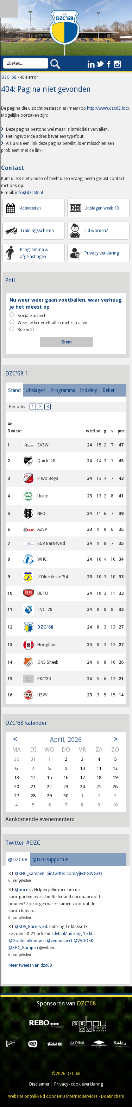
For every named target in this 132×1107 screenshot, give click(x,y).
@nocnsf (23, 889)
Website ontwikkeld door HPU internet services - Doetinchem (66, 1096)
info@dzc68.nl (29, 192)
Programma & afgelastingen (34, 253)
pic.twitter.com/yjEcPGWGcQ (74, 873)
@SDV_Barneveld (31, 926)
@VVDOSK (83, 940)
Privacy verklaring (101, 253)
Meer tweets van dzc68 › (31, 965)
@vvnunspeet (60, 940)
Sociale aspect (27, 315)
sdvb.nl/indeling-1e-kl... (73, 933)
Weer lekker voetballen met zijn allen (48, 322)
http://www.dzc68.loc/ (108, 108)
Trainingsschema (37, 230)
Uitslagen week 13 (101, 208)
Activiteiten (30, 208)
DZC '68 (9, 77)
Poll (10, 280)
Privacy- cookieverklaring (78, 1084)
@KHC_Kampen (29, 873)
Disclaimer (39, 1084)
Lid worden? (96, 230)
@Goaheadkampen (27, 940)
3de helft (22, 329)
